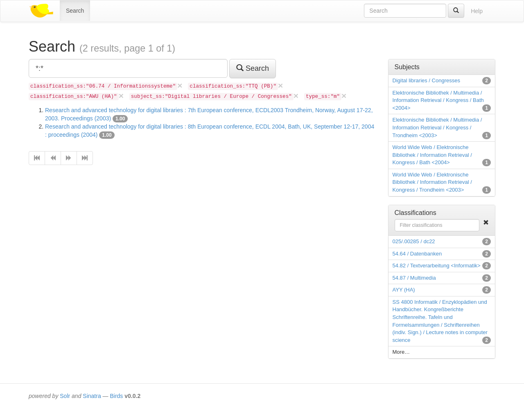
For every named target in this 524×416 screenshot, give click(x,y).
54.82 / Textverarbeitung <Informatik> (437, 265)
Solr (65, 396)
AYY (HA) (404, 290)
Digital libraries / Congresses (426, 80)
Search (75, 10)
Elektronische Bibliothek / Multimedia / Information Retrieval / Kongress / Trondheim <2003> (437, 127)
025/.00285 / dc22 (414, 241)
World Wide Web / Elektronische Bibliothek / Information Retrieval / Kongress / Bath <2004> (432, 154)
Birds (116, 396)
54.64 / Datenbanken (417, 254)
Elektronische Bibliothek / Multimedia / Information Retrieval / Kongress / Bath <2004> (438, 100)
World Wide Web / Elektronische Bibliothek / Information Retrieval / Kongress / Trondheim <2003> (432, 182)
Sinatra (92, 396)
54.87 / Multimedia (414, 278)
